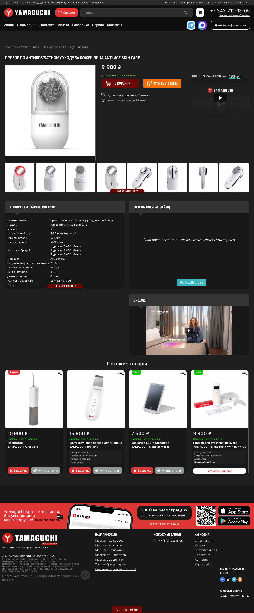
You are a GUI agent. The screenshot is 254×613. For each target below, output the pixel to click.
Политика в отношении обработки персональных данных (40, 578)
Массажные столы (108, 545)
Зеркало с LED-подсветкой (150, 442)
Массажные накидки (110, 550)
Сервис (98, 25)
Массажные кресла (109, 540)
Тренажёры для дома (110, 564)
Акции (9, 25)
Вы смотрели (127, 610)
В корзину (18, 471)
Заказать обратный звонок (234, 15)
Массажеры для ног (109, 559)
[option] (189, 330)
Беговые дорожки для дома (115, 569)
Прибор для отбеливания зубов (215, 442)
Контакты (114, 25)
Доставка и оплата (54, 25)
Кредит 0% (203, 555)
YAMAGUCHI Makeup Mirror (150, 446)
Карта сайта (203, 564)
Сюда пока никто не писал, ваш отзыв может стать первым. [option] (189, 239)
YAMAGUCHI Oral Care (23, 446)
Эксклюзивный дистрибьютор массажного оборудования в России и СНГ (206, 2)
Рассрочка (80, 25)
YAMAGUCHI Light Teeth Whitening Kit (219, 446)
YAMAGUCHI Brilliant (83, 446)
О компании (26, 25)
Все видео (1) (235, 77)
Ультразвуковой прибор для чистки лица (98, 442)
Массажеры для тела (110, 555)
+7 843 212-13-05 (230, 10)
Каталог (200, 545)
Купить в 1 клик (162, 83)
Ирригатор (15, 442)
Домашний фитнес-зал (230, 25)
